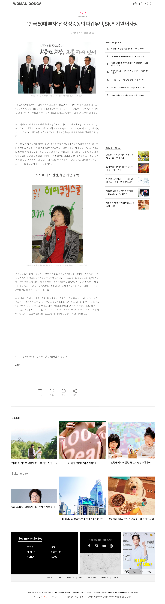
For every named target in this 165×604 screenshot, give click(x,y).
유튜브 (104, 546)
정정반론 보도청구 (64, 592)
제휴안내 (104, 592)
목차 (134, 572)
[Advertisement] (51, 335)
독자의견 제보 (52, 592)
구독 (142, 572)
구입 (149, 572)
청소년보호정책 (133, 592)
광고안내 (38, 592)
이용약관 (111, 592)
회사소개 (83, 592)
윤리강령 (44, 592)
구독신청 (31, 592)
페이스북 (89, 546)
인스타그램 (96, 546)
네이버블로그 (112, 546)
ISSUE (82, 13)
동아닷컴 (76, 592)
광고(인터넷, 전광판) (93, 592)
